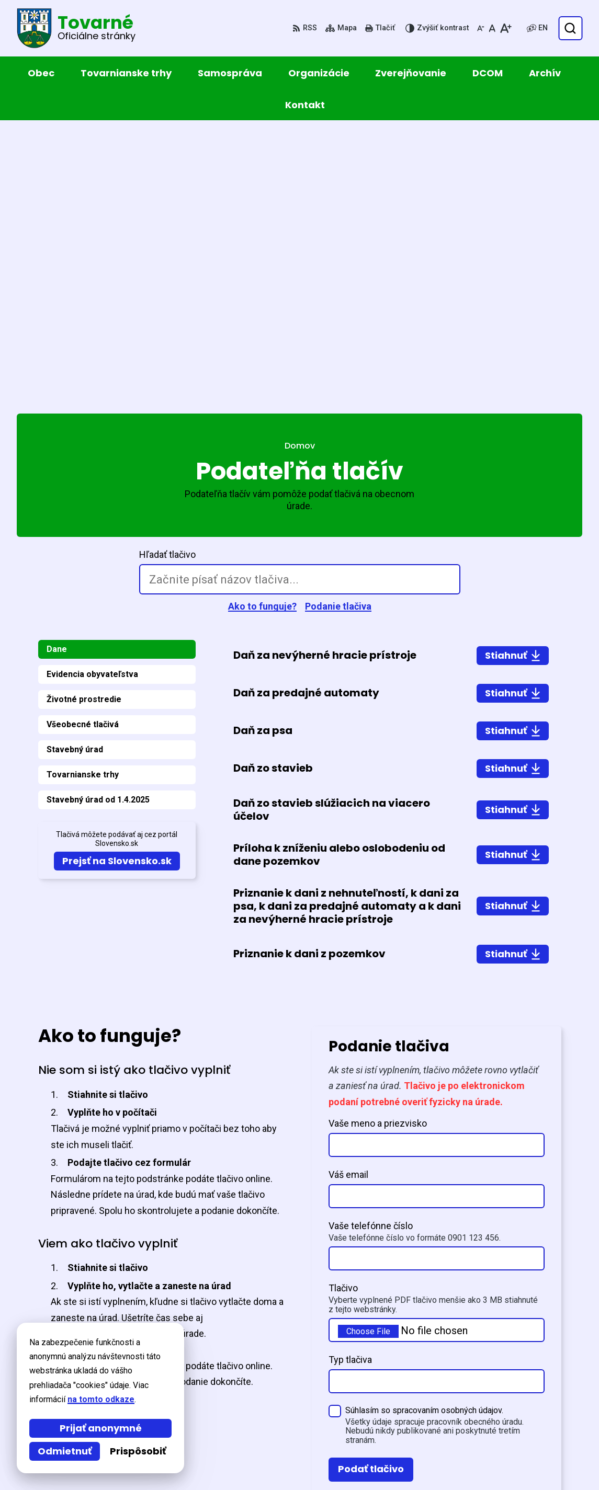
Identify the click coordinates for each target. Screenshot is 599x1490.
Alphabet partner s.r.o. (160, 1350)
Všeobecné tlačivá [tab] (83, 448)
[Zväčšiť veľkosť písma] (506, 28)
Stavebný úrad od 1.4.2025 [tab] (98, 523)
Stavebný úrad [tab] (75, 473)
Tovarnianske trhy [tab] (83, 498)
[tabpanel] (391, 528)
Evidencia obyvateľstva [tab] (92, 398)
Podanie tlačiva (338, 329)
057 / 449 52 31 (497, 1425)
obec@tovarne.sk (503, 1437)
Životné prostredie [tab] (84, 423)
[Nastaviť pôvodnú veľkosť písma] (492, 28)
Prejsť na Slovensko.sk (117, 584)
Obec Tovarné (106, 1361)
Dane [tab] (57, 372)
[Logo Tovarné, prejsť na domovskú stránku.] (76, 28)
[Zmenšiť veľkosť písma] (481, 28)
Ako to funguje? (262, 329)
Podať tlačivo (371, 1192)
